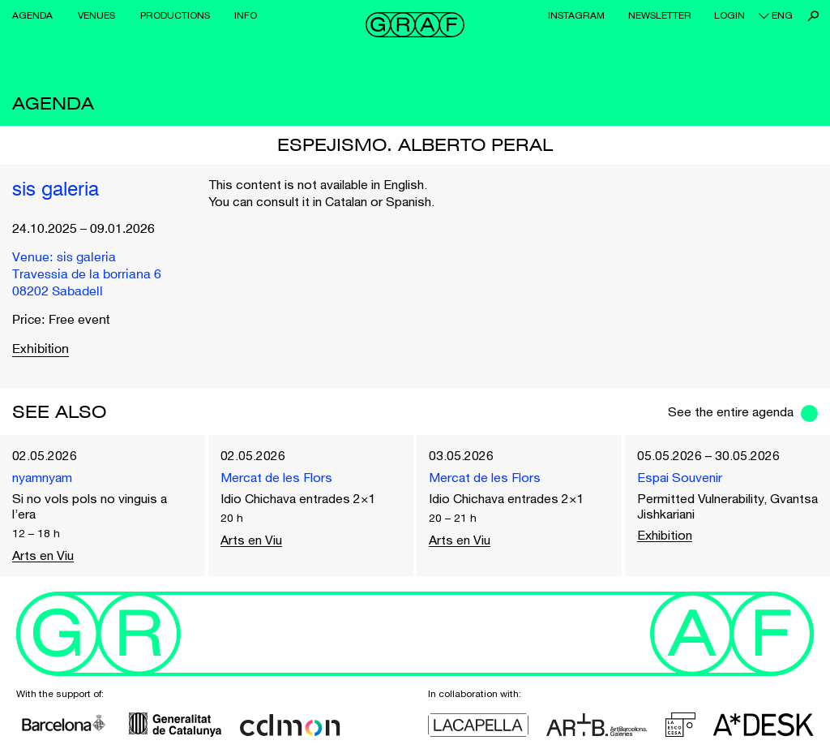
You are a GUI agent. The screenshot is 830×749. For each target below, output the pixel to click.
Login (729, 15)
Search (813, 15)
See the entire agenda (731, 411)
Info (245, 15)
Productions (175, 15)
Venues (96, 15)
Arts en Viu (43, 555)
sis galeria (55, 190)
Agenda (32, 15)
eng (782, 15)
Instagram (576, 15)
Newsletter (659, 15)
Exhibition (40, 349)
